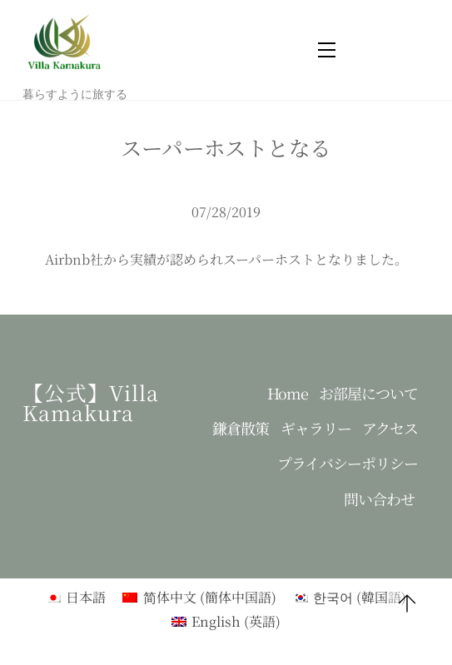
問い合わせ (379, 499)
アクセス (390, 428)
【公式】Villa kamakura (90, 402)
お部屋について (368, 393)
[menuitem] (75, 597)
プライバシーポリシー (347, 463)
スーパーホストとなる (226, 147)
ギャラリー (316, 428)
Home (287, 393)
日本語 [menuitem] (86, 597)
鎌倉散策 (240, 428)
